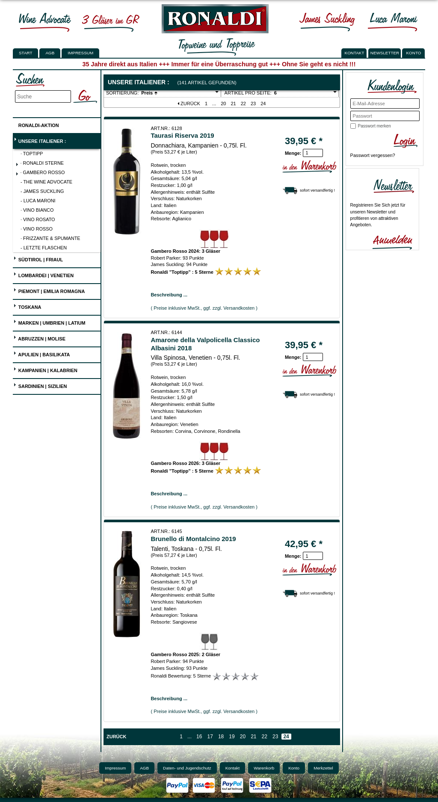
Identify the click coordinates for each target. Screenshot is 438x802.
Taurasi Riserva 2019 (182, 135)
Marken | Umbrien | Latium (49, 322)
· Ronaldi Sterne (39, 163)
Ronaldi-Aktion (36, 124)
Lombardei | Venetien (43, 274)
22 (243, 103)
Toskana (27, 306)
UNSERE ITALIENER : (39, 140)
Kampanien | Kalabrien (45, 369)
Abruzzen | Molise (39, 337)
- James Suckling (42, 191)
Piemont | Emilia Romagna (49, 290)
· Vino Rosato (38, 219)
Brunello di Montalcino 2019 (193, 538)
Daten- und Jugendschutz (187, 768)
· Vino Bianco (37, 210)
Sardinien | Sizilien (40, 385)
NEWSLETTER (385, 52)
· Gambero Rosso (40, 173)
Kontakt (232, 768)
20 (223, 103)
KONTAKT (354, 52)
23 (253, 103)
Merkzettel (323, 768)
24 (263, 103)
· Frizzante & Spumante (50, 238)
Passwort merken (374, 126)
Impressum (80, 52)
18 (221, 737)
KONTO (413, 52)
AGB (49, 52)
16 (199, 737)
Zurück (189, 103)
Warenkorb (264, 768)
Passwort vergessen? (372, 155)
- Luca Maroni (38, 200)
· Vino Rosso (37, 228)
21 (233, 103)
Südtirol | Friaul (38, 258)
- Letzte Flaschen (44, 247)
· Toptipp (32, 153)
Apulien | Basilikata (41, 353)
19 (231, 737)
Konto (293, 768)
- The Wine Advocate (46, 181)
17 (210, 737)
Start (25, 52)
